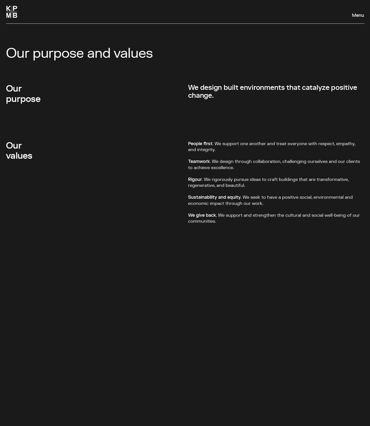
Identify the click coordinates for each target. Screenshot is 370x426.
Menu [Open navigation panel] (358, 15)
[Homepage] (12, 12)
